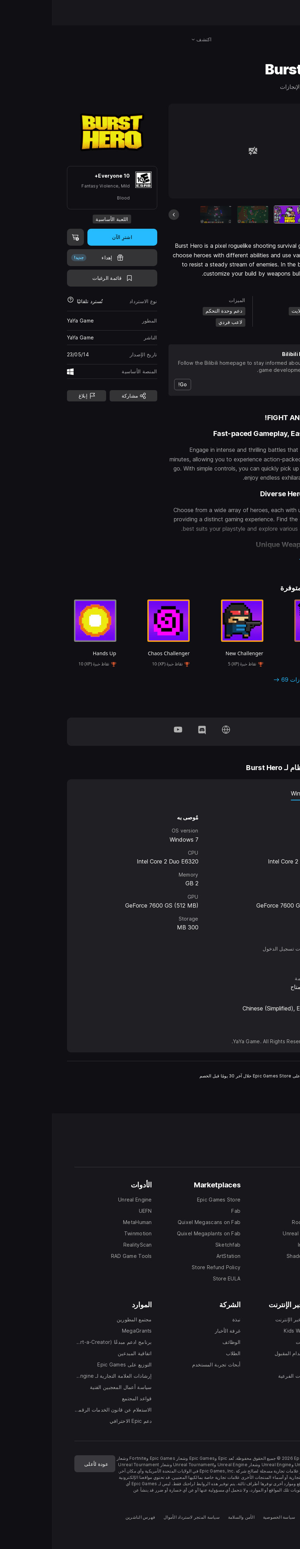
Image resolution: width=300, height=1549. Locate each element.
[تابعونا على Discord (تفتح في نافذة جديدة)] (150, 732)
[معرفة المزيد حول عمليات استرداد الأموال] (18, 301)
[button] (201, 560)
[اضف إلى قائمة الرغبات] (60, 278)
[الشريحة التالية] (279, 214)
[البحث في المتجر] (277, 39)
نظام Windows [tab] (258, 793)
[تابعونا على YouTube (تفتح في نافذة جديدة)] (126, 732)
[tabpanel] (150, 866)
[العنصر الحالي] (238, 214)
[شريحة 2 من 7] (201, 214)
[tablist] (150, 793)
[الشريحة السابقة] (122, 214)
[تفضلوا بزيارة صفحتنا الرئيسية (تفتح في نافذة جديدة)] (174, 732)
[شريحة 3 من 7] (164, 214)
